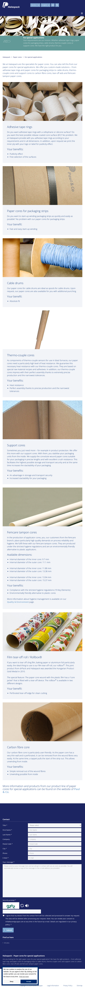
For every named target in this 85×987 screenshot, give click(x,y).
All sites (6, 943)
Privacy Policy (67, 985)
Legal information (53, 985)
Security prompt (9, 900)
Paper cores (17, 57)
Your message (8, 862)
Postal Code (8, 844)
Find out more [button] (24, 976)
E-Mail (6, 858)
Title (5, 825)
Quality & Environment (18, 602)
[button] (22, 905)
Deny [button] (11, 981)
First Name (7, 830)
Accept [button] (28, 981)
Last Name (7, 835)
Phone (5, 853)
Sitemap (79, 985)
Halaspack (6, 57)
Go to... (35, 5)
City (5, 849)
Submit (9, 930)
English (45, 5)
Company (6, 839)
